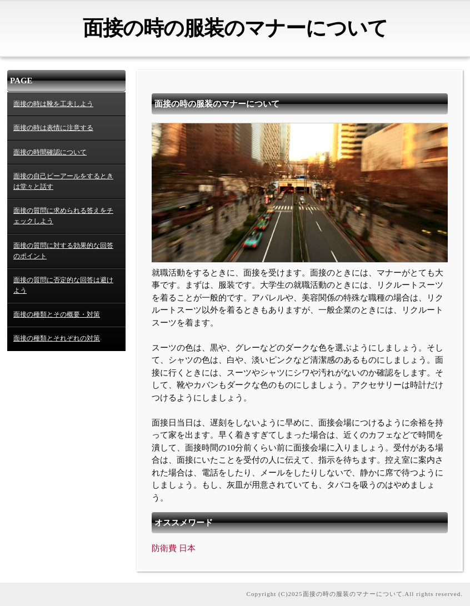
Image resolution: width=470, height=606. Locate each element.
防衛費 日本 (174, 548)
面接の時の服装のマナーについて (235, 28)
